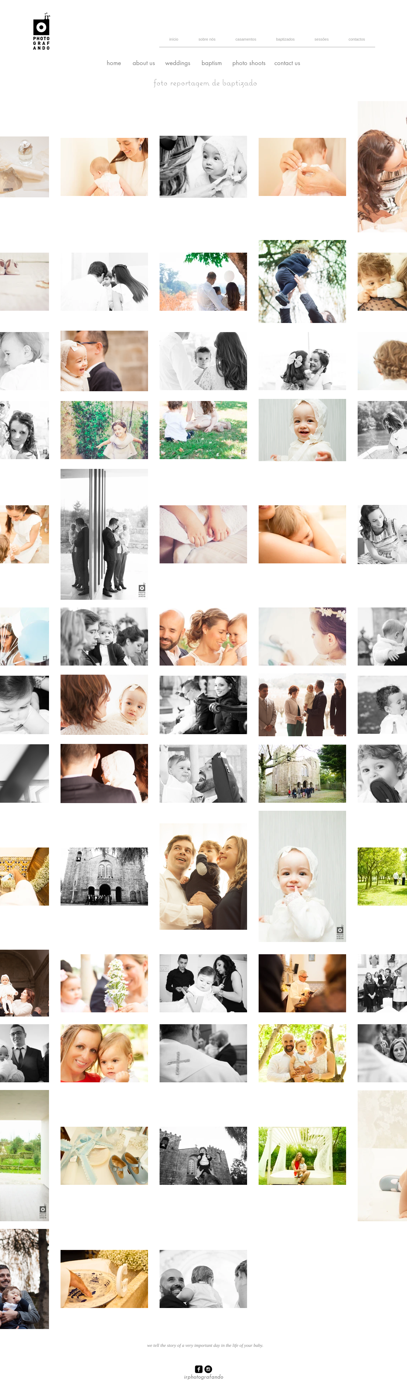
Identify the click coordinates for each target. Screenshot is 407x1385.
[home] (114, 63)
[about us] (144, 63)
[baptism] (211, 63)
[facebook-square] (199, 1369)
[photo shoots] (249, 63)
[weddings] (178, 63)
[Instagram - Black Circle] (208, 1369)
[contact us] (287, 63)
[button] (322, 41)
